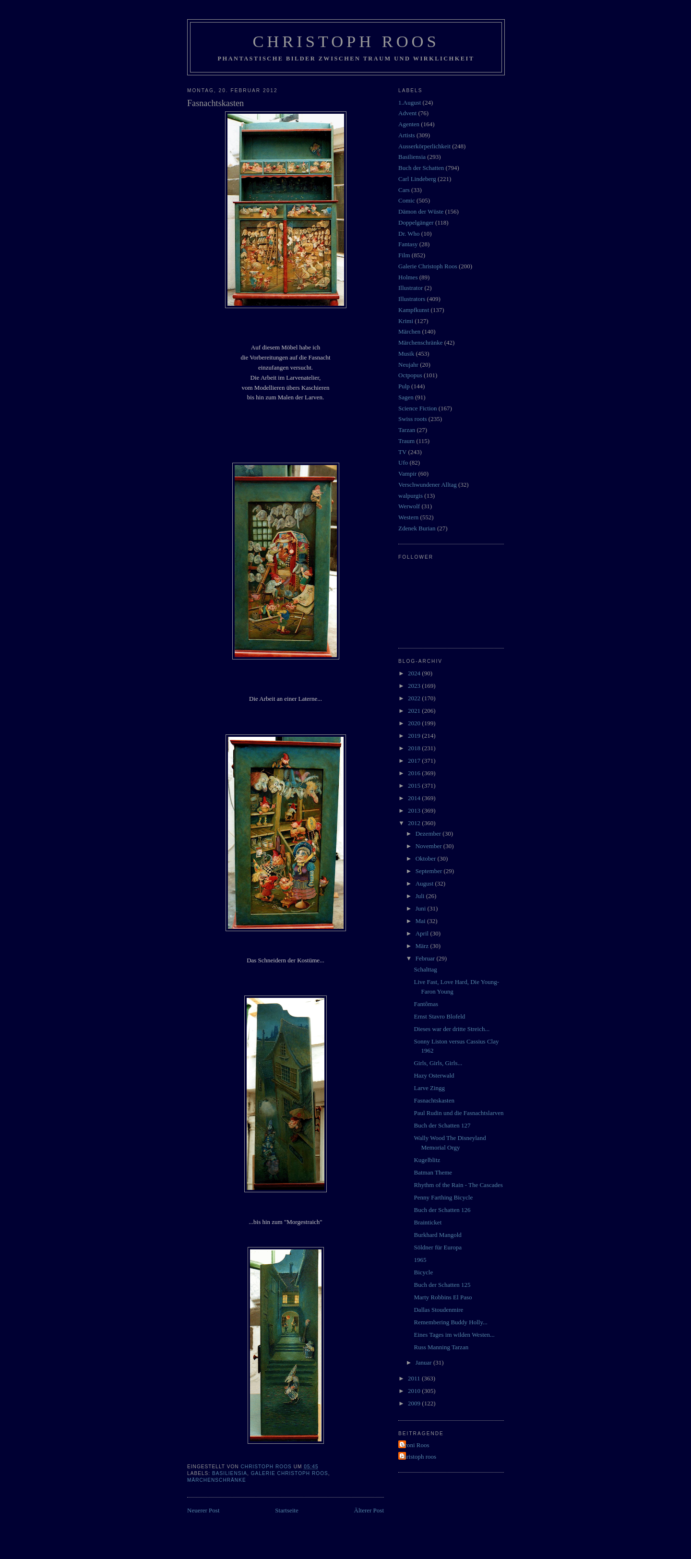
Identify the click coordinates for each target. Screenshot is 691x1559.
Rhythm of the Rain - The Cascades (458, 1184)
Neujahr (408, 364)
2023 (415, 685)
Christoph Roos (345, 41)
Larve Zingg (429, 1087)
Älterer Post (369, 1510)
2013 (415, 810)
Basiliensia (229, 1473)
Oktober (427, 858)
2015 (415, 785)
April (423, 933)
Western (408, 517)
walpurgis (410, 495)
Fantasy (407, 244)
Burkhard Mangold (437, 1234)
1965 (420, 1259)
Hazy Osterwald (434, 1075)
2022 (415, 698)
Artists (406, 135)
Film (404, 255)
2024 (415, 673)
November (429, 846)
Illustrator (410, 287)
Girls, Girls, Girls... (438, 1063)
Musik (406, 353)
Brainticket (427, 1222)
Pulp (404, 386)
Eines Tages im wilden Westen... (454, 1334)
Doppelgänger (416, 222)
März (423, 945)
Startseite (286, 1510)
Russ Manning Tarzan (441, 1347)
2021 (415, 710)
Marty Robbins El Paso (443, 1297)
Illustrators (411, 298)
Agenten (408, 124)
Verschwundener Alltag (427, 484)
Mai (421, 920)
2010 (415, 1390)
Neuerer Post (203, 1510)
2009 (415, 1403)
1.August (409, 102)
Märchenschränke (216, 1480)
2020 (415, 723)
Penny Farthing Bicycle (443, 1197)
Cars (404, 189)
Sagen (406, 397)
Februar (426, 958)
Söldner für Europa (438, 1247)
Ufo (403, 462)
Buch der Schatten (421, 167)
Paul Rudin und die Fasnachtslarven (458, 1112)
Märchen (409, 331)
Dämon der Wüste (420, 211)
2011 (415, 1378)
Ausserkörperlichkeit (424, 146)
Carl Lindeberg (417, 178)
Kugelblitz (427, 1159)
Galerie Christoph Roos (289, 1473)
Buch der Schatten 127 (442, 1125)
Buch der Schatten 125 (442, 1284)
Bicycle (423, 1272)
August (425, 883)
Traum (406, 440)
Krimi (405, 320)
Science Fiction (417, 408)
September (430, 871)
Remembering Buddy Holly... (450, 1322)
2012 (415, 823)
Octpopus (410, 375)
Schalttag (425, 969)
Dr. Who (409, 233)
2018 (415, 748)
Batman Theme (433, 1172)
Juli (421, 895)
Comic (406, 200)
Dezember (429, 833)
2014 (415, 798)
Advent (407, 113)
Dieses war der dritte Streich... (451, 1028)
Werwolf (409, 506)
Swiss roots (412, 418)
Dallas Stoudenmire (438, 1309)
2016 (415, 773)
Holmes (407, 277)
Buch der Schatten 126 (442, 1209)
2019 (415, 735)
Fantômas (426, 1003)
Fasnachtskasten (434, 1100)
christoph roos (418, 1456)
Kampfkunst (413, 309)
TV (402, 452)
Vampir (407, 473)
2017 (415, 760)
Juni (422, 908)
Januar (424, 1362)
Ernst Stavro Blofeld (439, 1016)
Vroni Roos (415, 1445)
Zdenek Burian (417, 528)
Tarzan (406, 429)
